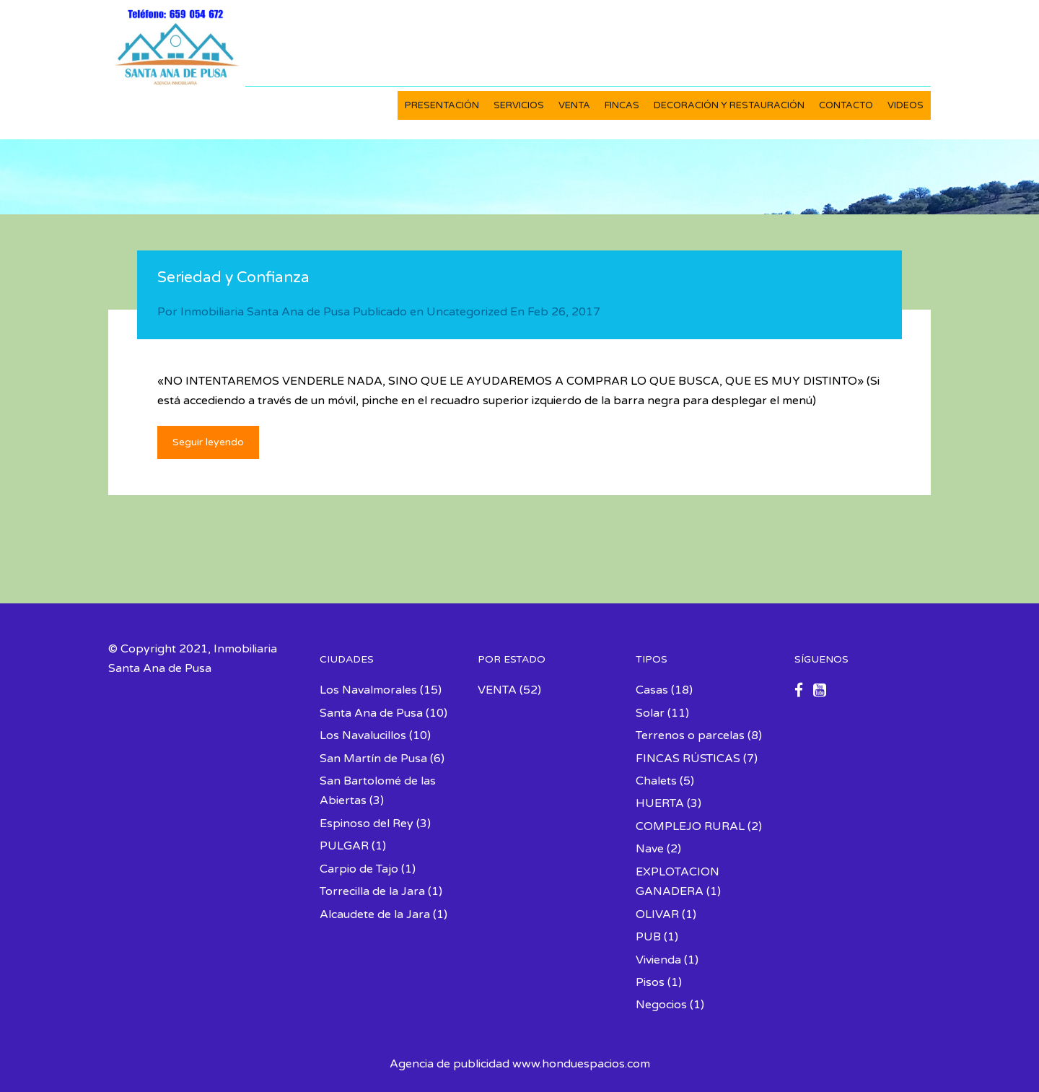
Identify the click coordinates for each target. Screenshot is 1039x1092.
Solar (650, 713)
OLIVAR (657, 914)
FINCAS (622, 105)
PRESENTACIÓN (442, 105)
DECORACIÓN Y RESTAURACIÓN (729, 105)
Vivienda (658, 960)
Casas (652, 690)
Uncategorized (466, 312)
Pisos (650, 982)
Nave (650, 849)
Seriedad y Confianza (233, 277)
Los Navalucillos (363, 735)
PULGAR (344, 846)
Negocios (661, 1004)
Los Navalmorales (368, 690)
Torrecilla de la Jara (372, 891)
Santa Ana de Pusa (371, 713)
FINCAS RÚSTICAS (688, 758)
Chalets (656, 781)
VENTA (574, 105)
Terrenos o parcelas (690, 735)
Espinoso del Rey (366, 823)
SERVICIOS (519, 105)
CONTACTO (846, 105)
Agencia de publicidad (449, 1064)
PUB (648, 937)
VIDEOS (905, 105)
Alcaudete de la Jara (375, 914)
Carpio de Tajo (359, 869)
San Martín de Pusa (373, 758)
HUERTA (660, 803)
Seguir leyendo (208, 442)
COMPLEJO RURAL (690, 826)
